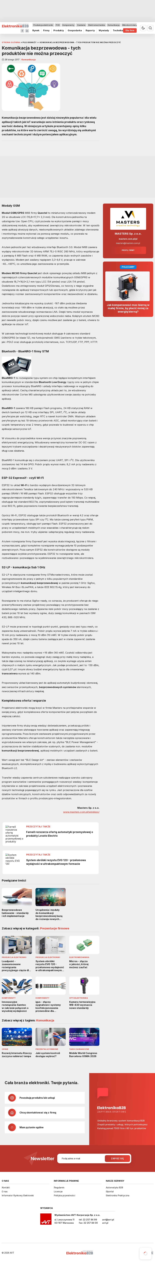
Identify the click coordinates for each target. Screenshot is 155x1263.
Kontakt (6, 1187)
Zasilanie (81, 25)
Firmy (46, 30)
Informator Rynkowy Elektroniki (18, 1195)
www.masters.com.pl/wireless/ (81, 811)
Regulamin (59, 1187)
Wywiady (104, 30)
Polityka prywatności (64, 1195)
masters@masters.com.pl (128, 243)
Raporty (90, 30)
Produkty (58, 30)
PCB (58, 25)
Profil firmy (128, 250)
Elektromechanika (96, 25)
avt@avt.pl (108, 1219)
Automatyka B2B (114, 1187)
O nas (5, 1191)
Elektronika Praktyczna (117, 1195)
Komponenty (68, 25)
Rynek (35, 30)
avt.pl (105, 1222)
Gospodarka (75, 30)
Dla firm (129, 30)
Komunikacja (114, 25)
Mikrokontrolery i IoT (131, 25)
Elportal (110, 1191)
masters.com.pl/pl (128, 239)
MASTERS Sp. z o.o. (128, 233)
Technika (118, 30)
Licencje (58, 1191)
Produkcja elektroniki (43, 25)
